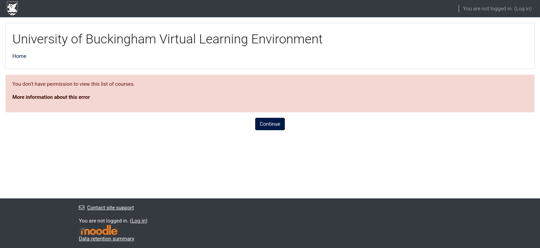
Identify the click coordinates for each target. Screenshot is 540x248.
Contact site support (106, 208)
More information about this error (51, 97)
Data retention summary (106, 239)
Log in (523, 9)
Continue (270, 124)
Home (19, 56)
